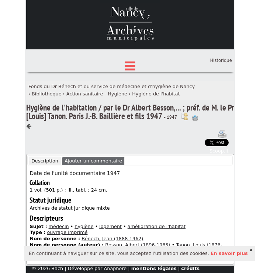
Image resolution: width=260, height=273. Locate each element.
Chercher (130, 66)
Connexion (220, 83)
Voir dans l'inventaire (184, 150)
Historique (221, 94)
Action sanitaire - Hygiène (96, 127)
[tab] (45, 195)
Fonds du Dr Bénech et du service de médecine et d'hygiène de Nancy (111, 120)
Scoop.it (219, 185)
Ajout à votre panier (195, 152)
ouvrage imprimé (67, 266)
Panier (225, 90)
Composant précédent (29, 161)
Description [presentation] (44, 195)
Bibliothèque (47, 127)
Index (130, 89)
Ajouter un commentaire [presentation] (93, 195)
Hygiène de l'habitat (156, 127)
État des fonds (130, 77)
